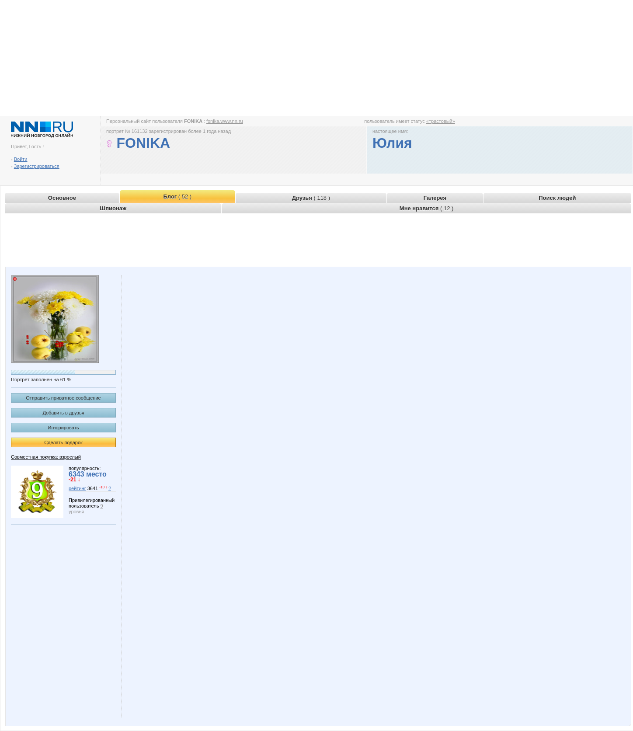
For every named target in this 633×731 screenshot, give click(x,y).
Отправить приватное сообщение (63, 397)
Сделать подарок (63, 442)
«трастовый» (440, 121)
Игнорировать (63, 427)
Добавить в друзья (63, 412)
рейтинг (77, 488)
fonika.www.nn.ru (224, 121)
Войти (21, 159)
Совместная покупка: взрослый (46, 456)
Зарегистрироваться (36, 166)
